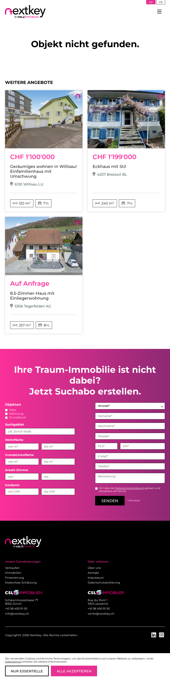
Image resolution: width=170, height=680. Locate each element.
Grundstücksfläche (19, 455)
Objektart (13, 404)
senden (109, 500)
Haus (10, 410)
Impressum (96, 577)
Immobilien (13, 573)
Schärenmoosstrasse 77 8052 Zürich (21, 601)
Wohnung (14, 413)
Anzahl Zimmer (16, 470)
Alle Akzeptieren (74, 671)
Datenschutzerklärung (129, 488)
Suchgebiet (14, 424)
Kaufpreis (12, 485)
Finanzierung (14, 577)
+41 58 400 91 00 (16, 608)
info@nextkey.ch (17, 613)
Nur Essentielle (27, 671)
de (151, 2)
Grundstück (15, 417)
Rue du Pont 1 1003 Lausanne (98, 601)
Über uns (94, 568)
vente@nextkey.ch (101, 613)
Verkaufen (12, 568)
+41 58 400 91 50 (99, 608)
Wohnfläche (14, 440)
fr (160, 2)
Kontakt (93, 573)
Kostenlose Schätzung (21, 582)
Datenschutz (13, 661)
